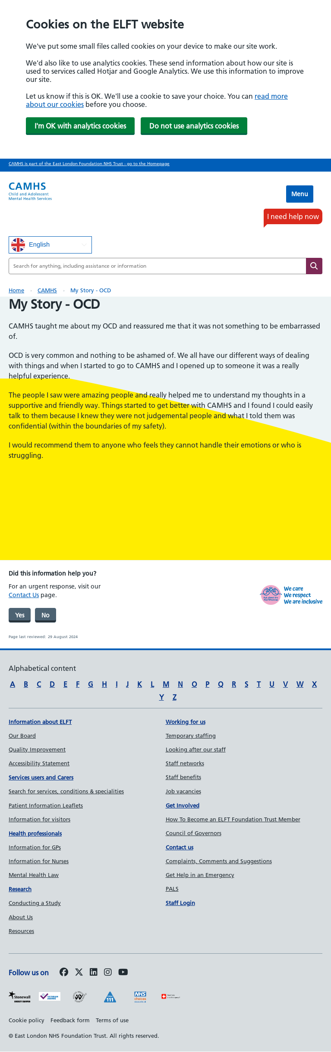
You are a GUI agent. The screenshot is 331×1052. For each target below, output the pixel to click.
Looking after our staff (196, 749)
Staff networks (185, 763)
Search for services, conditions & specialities (66, 791)
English (30, 245)
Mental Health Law (34, 874)
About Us (21, 917)
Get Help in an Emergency (200, 874)
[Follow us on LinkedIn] (94, 972)
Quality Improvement (37, 749)
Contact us (179, 847)
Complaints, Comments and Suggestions (219, 861)
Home (16, 290)
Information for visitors (39, 819)
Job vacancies (183, 791)
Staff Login (180, 902)
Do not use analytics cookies (194, 126)
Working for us (185, 721)
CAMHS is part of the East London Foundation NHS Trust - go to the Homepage (89, 163)
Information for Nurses (39, 861)
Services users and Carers (41, 777)
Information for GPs (35, 847)
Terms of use (112, 1020)
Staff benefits (183, 776)
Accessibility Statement (39, 763)
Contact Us (24, 595)
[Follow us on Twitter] (79, 972)
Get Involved (182, 805)
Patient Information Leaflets (46, 805)
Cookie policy (26, 1020)
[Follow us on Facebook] (64, 972)
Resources (21, 930)
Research (20, 889)
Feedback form (70, 1020)
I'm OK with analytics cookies (80, 126)
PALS (172, 888)
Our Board (22, 735)
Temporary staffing (191, 735)
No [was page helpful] (45, 615)
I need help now (293, 216)
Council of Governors (193, 833)
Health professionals (35, 833)
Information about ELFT (40, 721)
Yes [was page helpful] (19, 615)
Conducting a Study (35, 902)
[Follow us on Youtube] (123, 972)
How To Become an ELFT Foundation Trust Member (233, 819)
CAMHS (47, 290)
